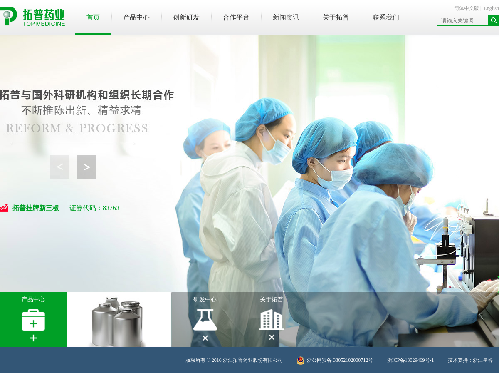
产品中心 (136, 17)
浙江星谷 (483, 360)
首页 (93, 17)
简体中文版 (466, 8)
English (491, 8)
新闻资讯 (286, 17)
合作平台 (236, 17)
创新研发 (186, 17)
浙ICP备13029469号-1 (410, 360)
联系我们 (386, 17)
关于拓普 (336, 17)
